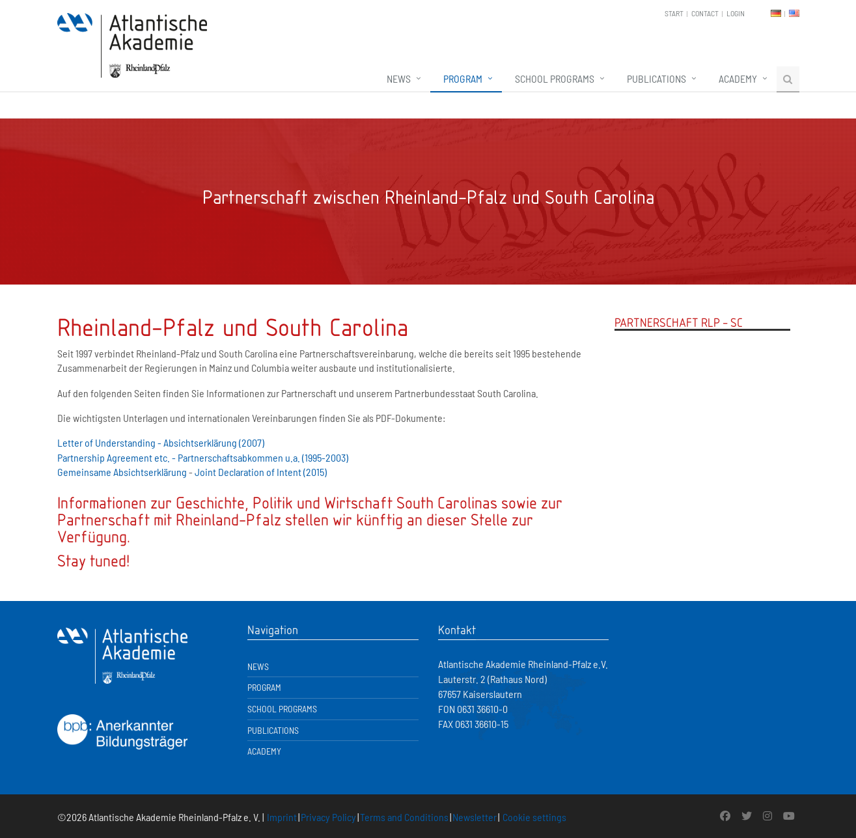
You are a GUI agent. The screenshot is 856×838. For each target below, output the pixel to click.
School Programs (554, 78)
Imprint (282, 817)
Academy (738, 78)
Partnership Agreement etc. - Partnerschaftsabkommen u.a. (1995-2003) (202, 457)
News (399, 78)
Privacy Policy (328, 817)
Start (674, 13)
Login (735, 13)
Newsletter (474, 817)
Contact (705, 13)
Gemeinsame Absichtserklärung (122, 472)
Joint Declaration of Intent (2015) (261, 472)
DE (776, 13)
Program (462, 78)
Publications (656, 78)
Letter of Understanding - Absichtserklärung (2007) (160, 442)
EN (794, 13)
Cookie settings (534, 817)
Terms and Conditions (404, 817)
